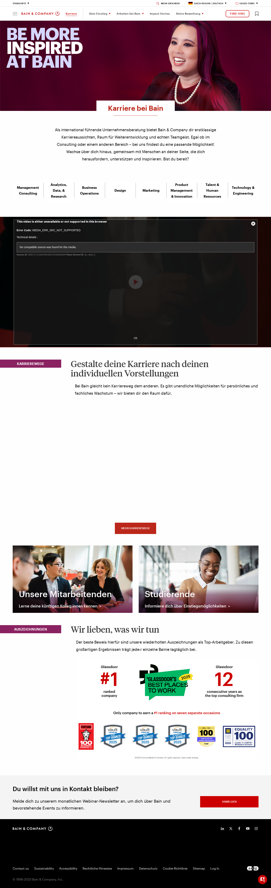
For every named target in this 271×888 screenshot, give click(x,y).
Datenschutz (148, 868)
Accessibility (68, 868)
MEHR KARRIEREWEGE (135, 528)
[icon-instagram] (256, 828)
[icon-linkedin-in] (222, 828)
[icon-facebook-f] (239, 828)
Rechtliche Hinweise (97, 868)
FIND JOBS (237, 13)
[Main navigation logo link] (41, 14)
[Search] (168, 3)
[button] (15, 13)
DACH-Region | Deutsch (205, 3)
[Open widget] (262, 879)
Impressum (125, 868)
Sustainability (44, 868)
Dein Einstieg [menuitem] (98, 13)
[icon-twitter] (231, 828)
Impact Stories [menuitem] (160, 13)
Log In (214, 868)
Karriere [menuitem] (71, 13)
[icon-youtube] (247, 828)
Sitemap (199, 868)
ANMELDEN (229, 801)
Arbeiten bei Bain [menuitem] (129, 13)
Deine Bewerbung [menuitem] (188, 13)
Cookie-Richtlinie (175, 868)
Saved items (245, 3)
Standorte (19, 3)
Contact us (21, 868)
